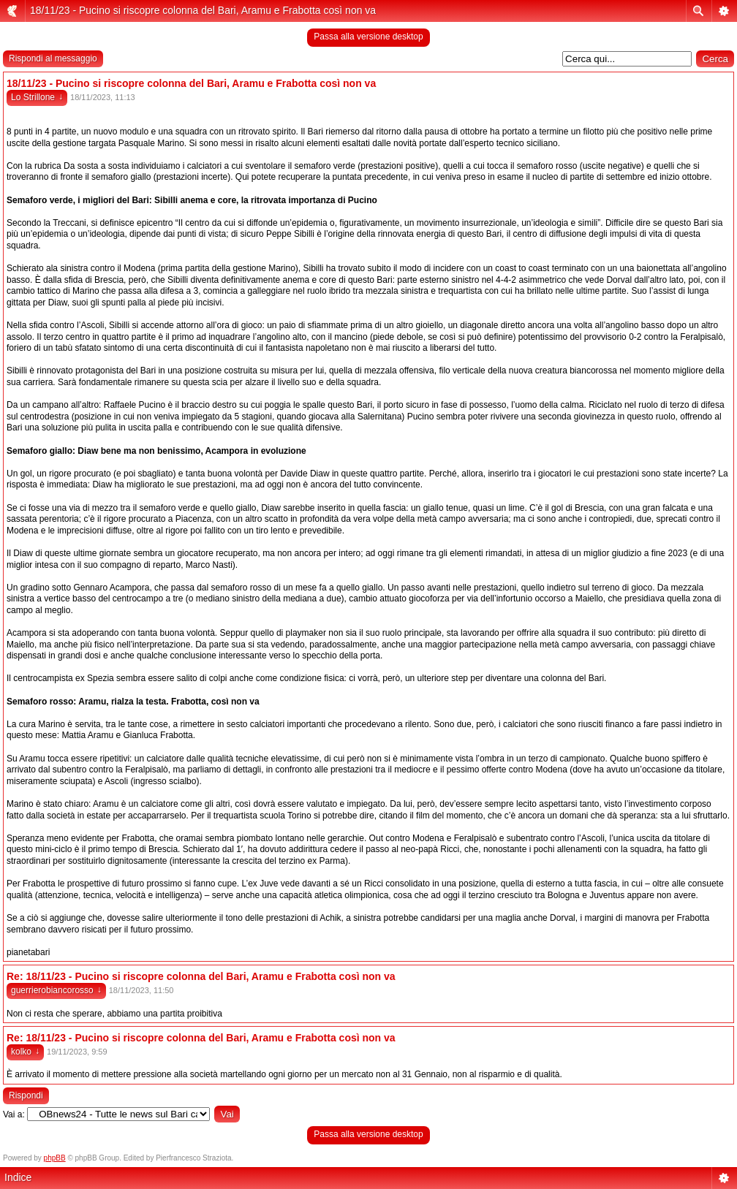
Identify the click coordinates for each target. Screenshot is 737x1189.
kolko (25, 1051)
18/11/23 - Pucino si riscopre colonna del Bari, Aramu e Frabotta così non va (203, 10)
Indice (17, 1177)
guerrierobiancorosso (56, 990)
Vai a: (14, 1114)
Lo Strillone (37, 97)
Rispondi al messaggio (53, 58)
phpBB (55, 1158)
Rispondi (26, 1095)
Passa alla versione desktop (368, 36)
